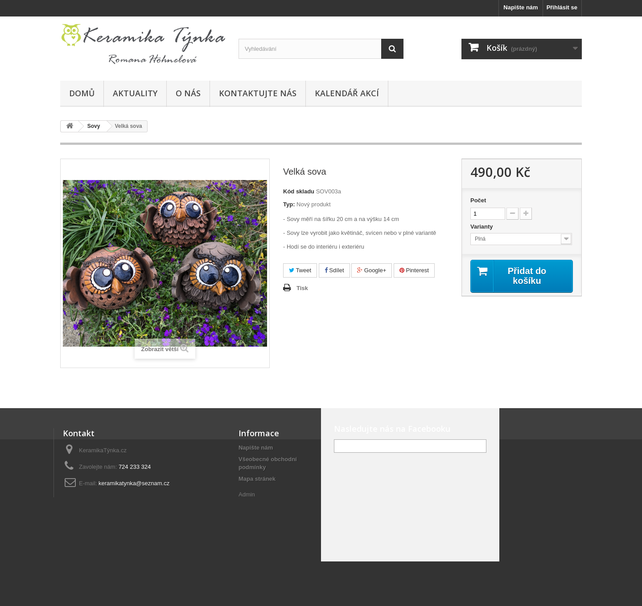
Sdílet (334, 270)
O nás (188, 93)
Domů (82, 93)
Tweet (300, 270)
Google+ (371, 270)
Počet (478, 200)
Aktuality (135, 93)
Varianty (482, 226)
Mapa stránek (257, 478)
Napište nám (520, 7)
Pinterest (414, 270)
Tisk (302, 288)
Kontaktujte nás (257, 93)
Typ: (289, 204)
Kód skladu (298, 191)
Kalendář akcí (347, 93)
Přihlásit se (562, 7)
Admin (247, 494)
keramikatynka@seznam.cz (134, 483)
